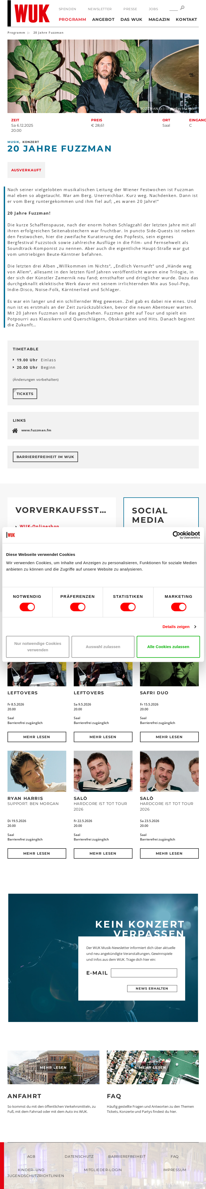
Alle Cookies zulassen (168, 646)
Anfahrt (24, 1096)
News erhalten (152, 988)
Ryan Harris (25, 798)
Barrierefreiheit (126, 1156)
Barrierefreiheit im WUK (45, 457)
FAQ (114, 1096)
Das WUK (131, 19)
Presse (130, 9)
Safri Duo (154, 692)
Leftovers (22, 692)
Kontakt (186, 19)
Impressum (174, 1170)
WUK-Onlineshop (40, 526)
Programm (72, 19)
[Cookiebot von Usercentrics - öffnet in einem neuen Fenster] (176, 535)
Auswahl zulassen (103, 646)
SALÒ (81, 798)
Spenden (67, 9)
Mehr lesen (36, 737)
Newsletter (100, 9)
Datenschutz (79, 1156)
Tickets (25, 394)
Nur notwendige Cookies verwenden (37, 646)
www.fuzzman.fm (36, 430)
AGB (31, 1156)
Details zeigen (175, 626)
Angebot (103, 19)
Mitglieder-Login (103, 1170)
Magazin (159, 19)
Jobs (153, 9)
